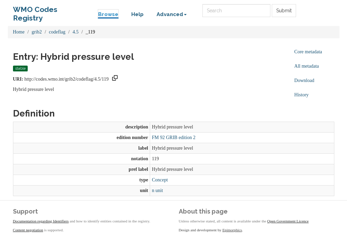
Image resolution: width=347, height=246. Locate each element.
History (301, 94)
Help (137, 14)
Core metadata (308, 51)
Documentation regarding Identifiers (41, 221)
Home (19, 32)
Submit (284, 10)
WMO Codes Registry (35, 11)
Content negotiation (28, 230)
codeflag (57, 32)
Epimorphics (232, 230)
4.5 (75, 32)
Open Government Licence (288, 221)
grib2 (37, 32)
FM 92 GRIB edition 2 (174, 137)
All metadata (306, 66)
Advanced (172, 14)
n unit (157, 190)
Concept (160, 179)
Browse (108, 14)
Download (304, 80)
